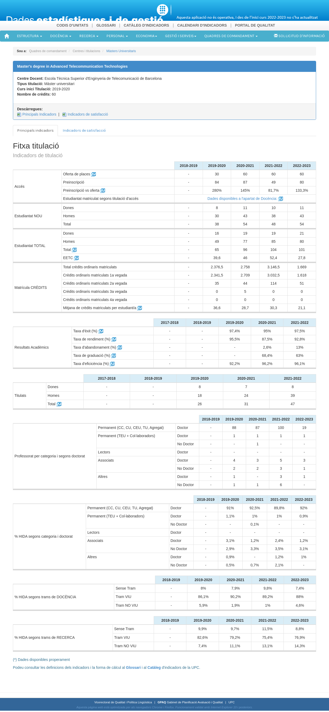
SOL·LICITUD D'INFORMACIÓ (299, 36)
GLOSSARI (106, 25)
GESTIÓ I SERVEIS (180, 36)
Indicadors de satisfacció (88, 114)
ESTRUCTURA (29, 36)
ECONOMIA (146, 36)
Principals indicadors (35, 130)
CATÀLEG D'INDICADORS (146, 25)
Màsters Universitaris (121, 51)
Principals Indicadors (39, 114)
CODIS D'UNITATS (72, 25)
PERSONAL (117, 36)
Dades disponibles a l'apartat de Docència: (245, 198)
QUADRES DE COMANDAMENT (231, 36)
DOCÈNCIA (60, 36)
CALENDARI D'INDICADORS (202, 25)
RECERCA (88, 36)
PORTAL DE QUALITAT (255, 25)
